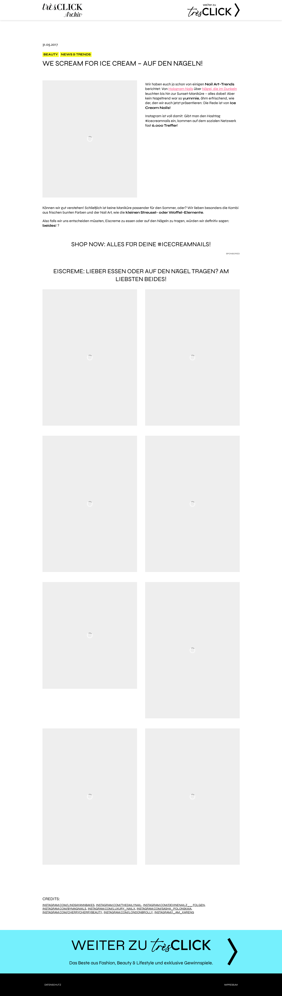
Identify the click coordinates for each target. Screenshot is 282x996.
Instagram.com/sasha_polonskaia (164, 908)
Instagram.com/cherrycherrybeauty (72, 912)
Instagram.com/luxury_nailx (111, 908)
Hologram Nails (180, 89)
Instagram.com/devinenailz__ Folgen (174, 905)
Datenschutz (52, 984)
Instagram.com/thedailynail (119, 905)
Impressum (231, 984)
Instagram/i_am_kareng (174, 912)
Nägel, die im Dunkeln (219, 89)
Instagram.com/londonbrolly (128, 912)
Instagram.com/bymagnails (64, 908)
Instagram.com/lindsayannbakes (68, 905)
